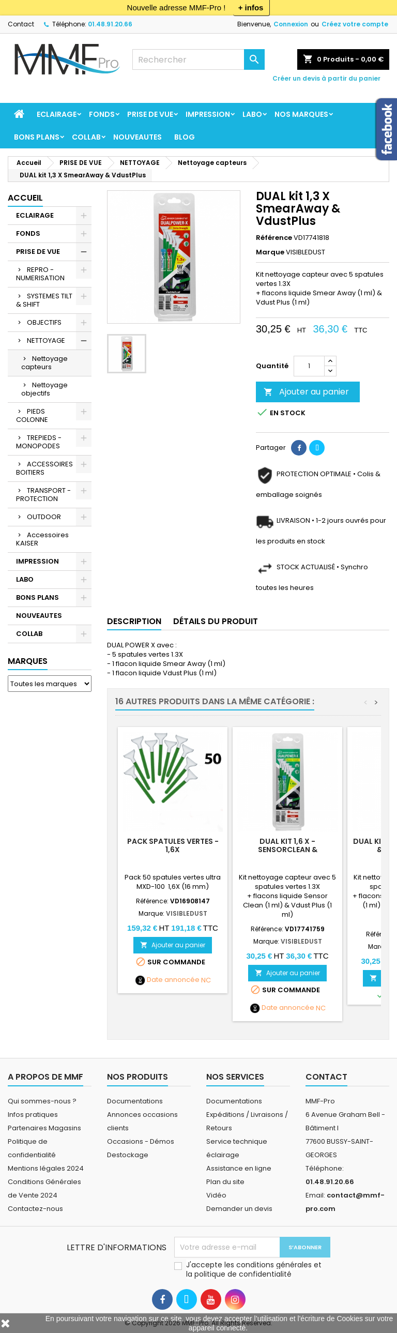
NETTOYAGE (46, 340)
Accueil (25, 198)
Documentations (135, 1101)
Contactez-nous (35, 1209)
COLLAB (86, 137)
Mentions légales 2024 (46, 1168)
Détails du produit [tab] (215, 621)
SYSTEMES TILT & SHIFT (44, 300)
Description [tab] (134, 621)
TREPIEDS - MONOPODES (39, 442)
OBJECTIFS (44, 322)
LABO (252, 114)
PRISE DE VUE (150, 114)
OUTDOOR (44, 517)
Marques (28, 661)
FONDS (102, 114)
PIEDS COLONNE (32, 415)
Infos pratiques (33, 1114)
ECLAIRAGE (57, 114)
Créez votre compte (355, 24)
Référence (274, 238)
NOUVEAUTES (137, 137)
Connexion (290, 24)
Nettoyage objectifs (44, 389)
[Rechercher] (198, 59)
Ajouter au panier (306, 392)
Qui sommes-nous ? (42, 1101)
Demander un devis (239, 1209)
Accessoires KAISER (42, 539)
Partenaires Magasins (44, 1128)
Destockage (127, 1155)
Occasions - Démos (140, 1141)
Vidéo (216, 1195)
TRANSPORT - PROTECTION (43, 495)
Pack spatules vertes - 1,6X (173, 845)
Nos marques (301, 114)
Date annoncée (173, 979)
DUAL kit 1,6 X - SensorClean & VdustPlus (287, 849)
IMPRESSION (208, 114)
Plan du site (225, 1182)
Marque (270, 252)
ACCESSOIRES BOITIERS (44, 468)
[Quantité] (309, 366)
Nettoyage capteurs (44, 363)
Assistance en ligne (238, 1168)
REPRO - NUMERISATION (40, 274)
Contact (21, 24)
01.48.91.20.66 (110, 24)
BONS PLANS (36, 137)
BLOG (184, 137)
